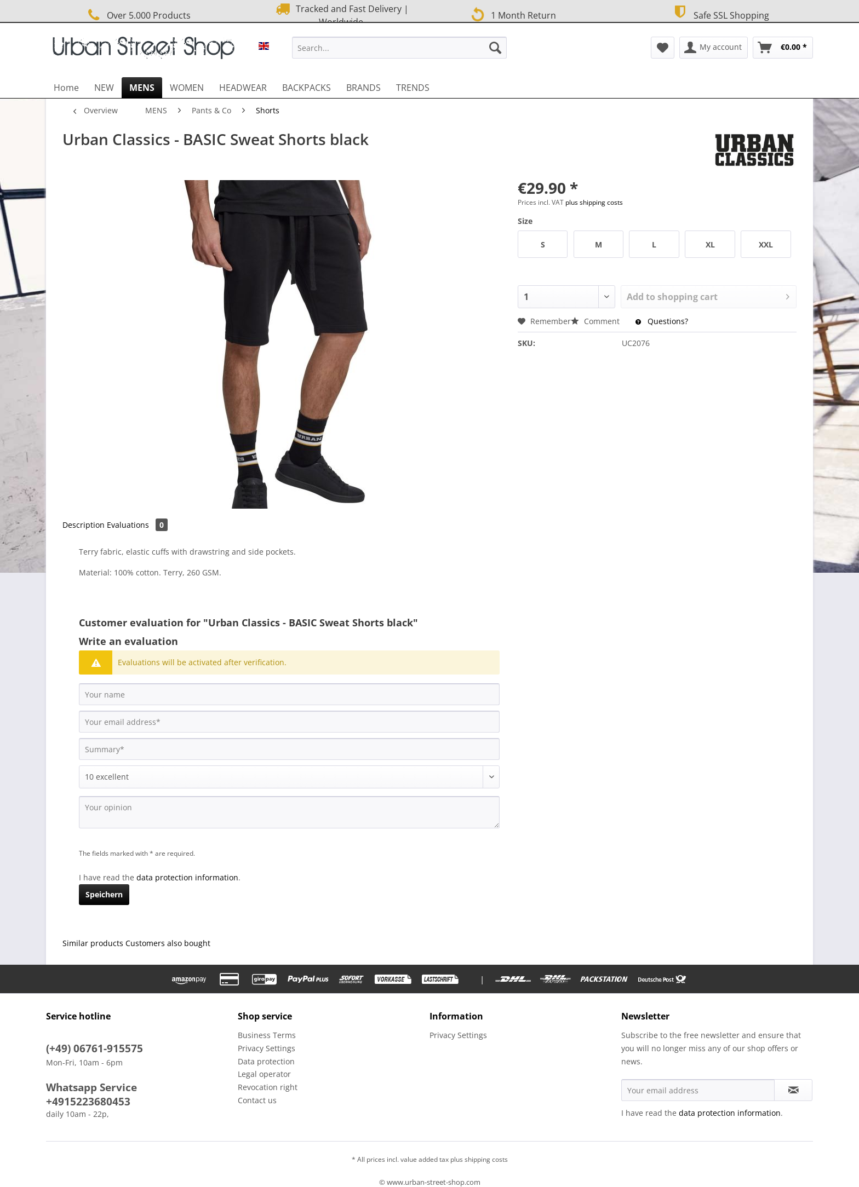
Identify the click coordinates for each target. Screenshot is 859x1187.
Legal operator (264, 1074)
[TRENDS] (412, 87)
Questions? (661, 321)
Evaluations (137, 525)
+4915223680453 (88, 1101)
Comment (596, 321)
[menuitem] (399, 53)
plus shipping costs (594, 202)
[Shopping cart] (783, 48)
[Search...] (399, 48)
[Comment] (289, 776)
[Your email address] (289, 722)
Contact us (257, 1100)
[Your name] (289, 694)
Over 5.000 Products (137, 15)
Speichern (104, 894)
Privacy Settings (266, 1048)
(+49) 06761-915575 (94, 1048)
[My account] (713, 48)
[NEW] (104, 87)
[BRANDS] (363, 87)
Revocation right (267, 1087)
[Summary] (289, 749)
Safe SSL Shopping (720, 14)
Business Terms (267, 1035)
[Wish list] (662, 48)
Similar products (92, 943)
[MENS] (142, 87)
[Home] (66, 87)
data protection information (187, 877)
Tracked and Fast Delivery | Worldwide (341, 15)
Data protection (266, 1061)
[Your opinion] (289, 812)
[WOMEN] (186, 87)
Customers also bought (167, 943)
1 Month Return (511, 14)
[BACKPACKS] (306, 87)
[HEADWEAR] (242, 87)
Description (83, 525)
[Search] (495, 48)
